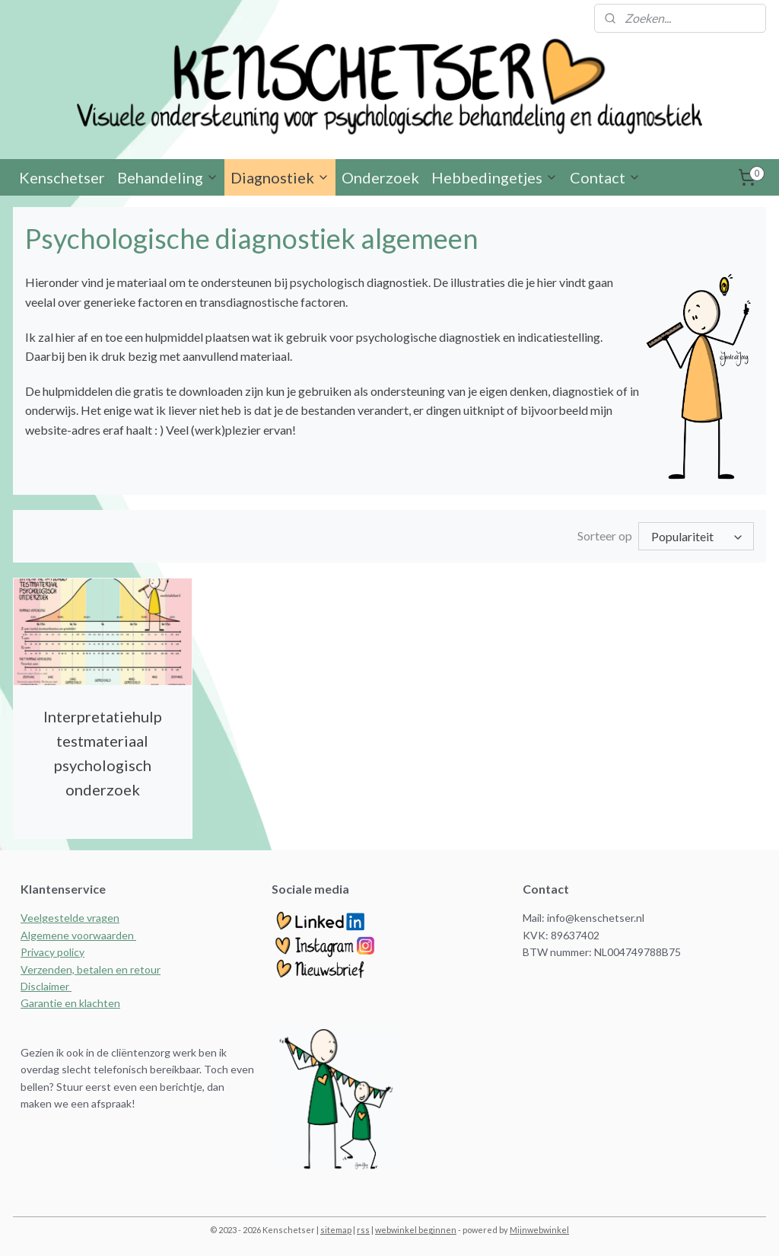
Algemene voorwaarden (78, 933)
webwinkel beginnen (415, 1228)
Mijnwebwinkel (539, 1228)
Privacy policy (52, 950)
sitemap (335, 1228)
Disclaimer (46, 984)
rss (363, 1228)
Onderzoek (380, 177)
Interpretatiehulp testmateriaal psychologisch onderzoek (102, 751)
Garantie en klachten (70, 1001)
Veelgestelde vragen (70, 916)
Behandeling (167, 177)
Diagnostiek (280, 177)
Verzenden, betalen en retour (91, 967)
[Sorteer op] (696, 535)
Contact (605, 177)
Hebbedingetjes (494, 177)
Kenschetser (62, 177)
